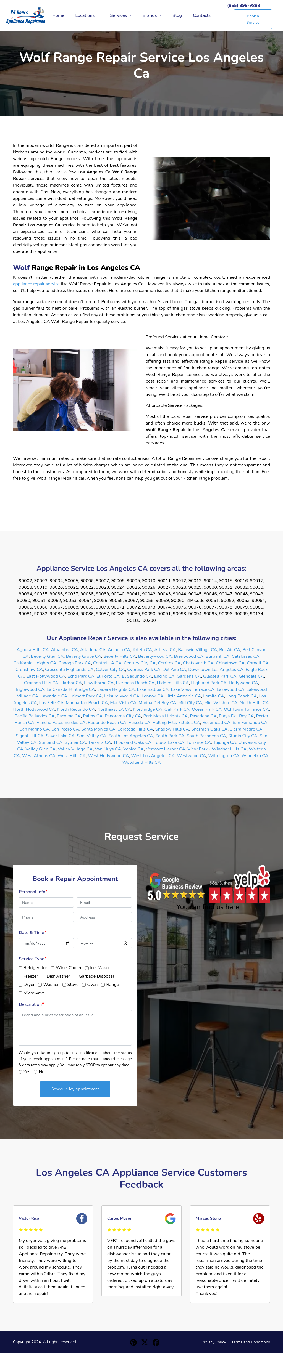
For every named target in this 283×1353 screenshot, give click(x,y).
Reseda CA (140, 723)
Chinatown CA (230, 663)
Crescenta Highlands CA (69, 670)
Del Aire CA (174, 670)
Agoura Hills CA (33, 650)
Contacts (202, 15)
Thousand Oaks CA (132, 742)
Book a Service (253, 19)
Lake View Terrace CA (192, 689)
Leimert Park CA (86, 696)
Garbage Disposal (96, 976)
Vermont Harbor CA (165, 749)
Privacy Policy (213, 1342)
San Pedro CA (65, 729)
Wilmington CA (223, 756)
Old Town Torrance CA (246, 709)
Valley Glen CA (40, 749)
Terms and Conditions (250, 1342)
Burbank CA (218, 656)
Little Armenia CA (183, 696)
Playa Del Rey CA (236, 716)
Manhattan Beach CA (87, 703)
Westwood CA (191, 756)
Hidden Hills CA (173, 683)
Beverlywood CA (155, 656)
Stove (73, 984)
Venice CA (133, 749)
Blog (177, 15)
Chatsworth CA (198, 663)
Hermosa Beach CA (135, 683)
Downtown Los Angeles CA (215, 670)
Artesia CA (165, 650)
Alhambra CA (64, 650)
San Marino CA (34, 729)
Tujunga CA (224, 742)
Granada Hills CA (41, 683)
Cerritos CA (169, 663)
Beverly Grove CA (83, 656)
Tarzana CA (99, 742)
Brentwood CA (188, 656)
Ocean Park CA (207, 709)
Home (58, 15)
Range (112, 984)
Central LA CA (107, 663)
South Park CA (169, 736)
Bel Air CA (229, 650)
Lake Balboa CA (153, 689)
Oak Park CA (177, 709)
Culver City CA (110, 670)
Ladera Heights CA (116, 689)
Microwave (34, 993)
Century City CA (140, 663)
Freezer (30, 976)
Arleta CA (142, 650)
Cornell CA (258, 663)
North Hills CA (254, 703)
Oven (92, 984)
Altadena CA (93, 650)
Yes (26, 1072)
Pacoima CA (69, 716)
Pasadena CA (203, 716)
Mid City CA (190, 703)
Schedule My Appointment (75, 1089)
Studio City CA (242, 736)
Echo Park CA (80, 676)
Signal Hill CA (30, 736)
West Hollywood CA (108, 756)
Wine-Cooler (69, 968)
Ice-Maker (100, 968)
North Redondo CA (76, 709)
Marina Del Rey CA (157, 703)
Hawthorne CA (99, 683)
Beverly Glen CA (47, 656)
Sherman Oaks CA (209, 729)
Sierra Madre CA (246, 729)
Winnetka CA (255, 756)
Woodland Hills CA (141, 762)
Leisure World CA (122, 696)
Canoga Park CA (75, 663)
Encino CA (164, 676)
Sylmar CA (75, 742)
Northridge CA (147, 709)
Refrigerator (35, 968)
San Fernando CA (250, 723)
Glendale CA (251, 676)
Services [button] (119, 15)
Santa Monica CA (98, 729)
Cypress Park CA (143, 670)
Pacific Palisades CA (35, 716)
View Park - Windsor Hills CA (217, 749)
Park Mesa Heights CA (165, 716)
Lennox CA (152, 696)
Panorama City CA (123, 716)
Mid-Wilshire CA (220, 703)
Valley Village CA (75, 749)
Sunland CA (50, 742)
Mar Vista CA (123, 703)
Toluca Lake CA (169, 742)
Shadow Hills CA (172, 729)
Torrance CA (199, 742)
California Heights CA (35, 663)
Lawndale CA (54, 696)
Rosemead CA (216, 723)
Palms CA (93, 716)
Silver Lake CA (60, 736)
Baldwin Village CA (197, 650)
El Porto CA (108, 676)
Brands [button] (150, 15)
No (41, 1072)
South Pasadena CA (206, 736)
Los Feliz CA (51, 703)
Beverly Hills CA (119, 656)
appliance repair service (36, 284)
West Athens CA (39, 756)
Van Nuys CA (108, 749)
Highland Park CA (209, 683)
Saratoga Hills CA (135, 729)
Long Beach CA (241, 696)
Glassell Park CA (220, 676)
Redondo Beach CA (107, 723)
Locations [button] (85, 15)
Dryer (29, 984)
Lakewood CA (230, 689)
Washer (51, 984)
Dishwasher (58, 976)
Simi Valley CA (91, 736)
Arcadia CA (119, 650)
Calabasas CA (246, 656)
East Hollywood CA (45, 676)
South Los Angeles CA (130, 736)
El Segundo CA (137, 676)
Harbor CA (71, 683)
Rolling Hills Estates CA (176, 723)
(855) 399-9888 (243, 5)
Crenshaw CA (29, 670)
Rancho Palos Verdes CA (61, 723)
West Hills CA (71, 756)
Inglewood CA (30, 689)
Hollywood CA (243, 683)
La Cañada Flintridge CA (71, 689)
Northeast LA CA (114, 709)
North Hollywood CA (34, 709)
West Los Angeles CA (153, 756)
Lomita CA (213, 696)
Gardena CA (189, 676)
